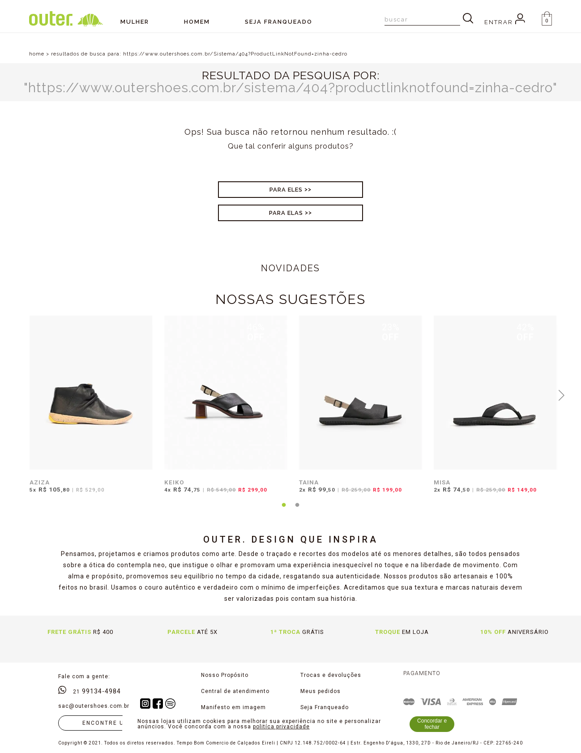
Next (561, 394)
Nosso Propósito (224, 675)
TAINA (309, 482)
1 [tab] (283, 510)
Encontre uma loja (117, 723)
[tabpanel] (88, 410)
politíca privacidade (281, 726)
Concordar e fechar (432, 724)
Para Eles (286, 189)
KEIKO (174, 482)
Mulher (134, 21)
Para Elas (286, 213)
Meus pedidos (320, 691)
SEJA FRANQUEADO (278, 21)
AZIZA (40, 482)
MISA (442, 482)
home (36, 54)
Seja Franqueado (324, 707)
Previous (19, 394)
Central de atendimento (235, 691)
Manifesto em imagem (233, 707)
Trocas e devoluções (330, 675)
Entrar (504, 22)
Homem (197, 21)
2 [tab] (297, 510)
